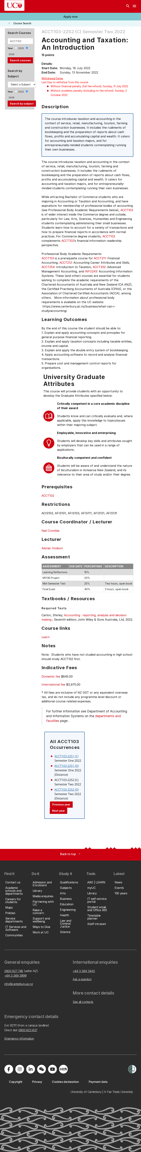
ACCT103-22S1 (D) (66, 766)
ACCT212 (65, 262)
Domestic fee (51, 676)
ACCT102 (67, 241)
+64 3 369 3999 (15, 975)
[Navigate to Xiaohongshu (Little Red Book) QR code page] (63, 1069)
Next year (58, 810)
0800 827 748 (13, 971)
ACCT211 (100, 258)
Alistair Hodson (52, 548)
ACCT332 (99, 267)
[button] (70, 16)
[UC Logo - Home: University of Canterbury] (14, 5)
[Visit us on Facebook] (8, 1069)
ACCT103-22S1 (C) (66, 756)
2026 (11, 54)
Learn (46, 637)
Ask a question (82, 979)
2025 (21, 48)
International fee (53, 684)
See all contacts (83, 1002)
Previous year (61, 804)
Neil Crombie (50, 530)
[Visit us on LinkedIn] (30, 1069)
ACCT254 (48, 267)
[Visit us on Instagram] (19, 1069)
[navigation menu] (134, 6)
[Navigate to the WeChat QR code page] (41, 1069)
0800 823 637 (27, 1030)
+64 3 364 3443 (84, 971)
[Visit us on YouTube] (52, 1069)
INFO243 (91, 271)
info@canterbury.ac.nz (18, 984)
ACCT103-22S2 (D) (66, 790)
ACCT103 (126, 210)
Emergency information (19, 1038)
